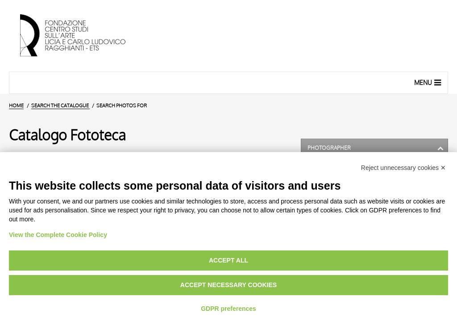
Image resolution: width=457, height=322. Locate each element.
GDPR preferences (228, 308)
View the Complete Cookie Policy (58, 234)
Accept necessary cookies (228, 284)
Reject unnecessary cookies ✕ (403, 167)
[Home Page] (80, 36)
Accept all (228, 260)
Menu (428, 82)
